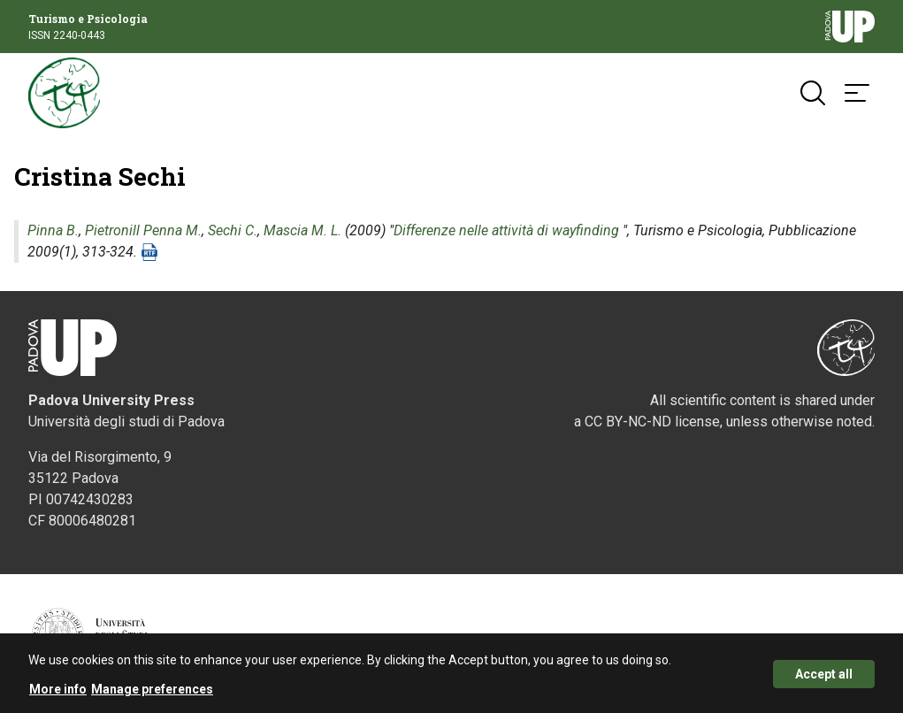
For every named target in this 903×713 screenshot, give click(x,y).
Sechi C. (232, 230)
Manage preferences (152, 693)
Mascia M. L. (302, 230)
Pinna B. (53, 230)
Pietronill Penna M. (143, 230)
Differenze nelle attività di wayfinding (506, 230)
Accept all (824, 678)
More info (58, 693)
